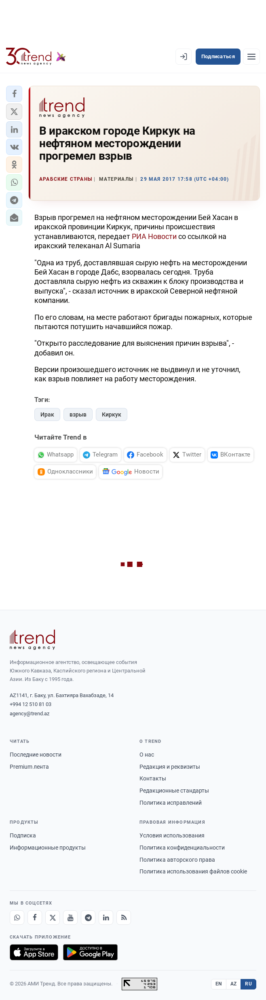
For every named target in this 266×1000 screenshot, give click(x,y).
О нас (146, 754)
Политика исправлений (170, 802)
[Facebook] (34, 917)
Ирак (47, 414)
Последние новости (35, 754)
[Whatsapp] (17, 917)
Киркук (111, 414)
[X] (52, 917)
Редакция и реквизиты (169, 766)
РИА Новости (154, 236)
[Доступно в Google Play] (90, 952)
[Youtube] (70, 917)
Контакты (152, 778)
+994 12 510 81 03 (30, 704)
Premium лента (29, 766)
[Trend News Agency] (32, 640)
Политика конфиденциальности (182, 847)
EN (218, 984)
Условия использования (172, 835)
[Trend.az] (36, 57)
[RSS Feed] (123, 917)
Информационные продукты (48, 847)
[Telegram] (88, 917)
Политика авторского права (177, 859)
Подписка (23, 835)
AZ (233, 984)
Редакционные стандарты (174, 790)
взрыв (78, 414)
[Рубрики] (251, 57)
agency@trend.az (29, 713)
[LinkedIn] (106, 917)
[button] (14, 93)
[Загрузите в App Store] (34, 952)
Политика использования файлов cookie (193, 871)
